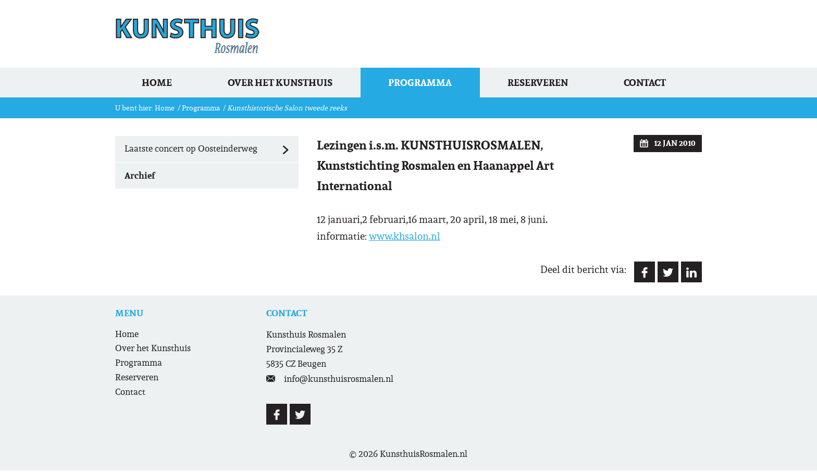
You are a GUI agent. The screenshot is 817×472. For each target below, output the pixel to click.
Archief (140, 177)
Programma (424, 83)
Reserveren (543, 83)
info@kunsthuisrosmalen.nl (338, 380)
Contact (652, 83)
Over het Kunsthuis (283, 83)
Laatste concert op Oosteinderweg (212, 151)
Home (159, 83)
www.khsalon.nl (404, 237)
